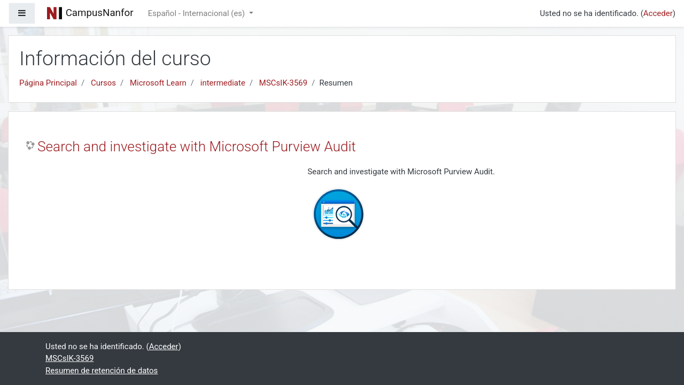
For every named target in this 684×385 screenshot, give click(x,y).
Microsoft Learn (158, 83)
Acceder (658, 13)
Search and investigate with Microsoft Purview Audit (196, 146)
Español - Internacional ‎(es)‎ (197, 13)
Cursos (103, 83)
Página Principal (48, 83)
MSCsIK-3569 (283, 83)
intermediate (222, 83)
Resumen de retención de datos (101, 370)
